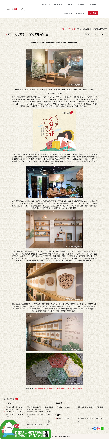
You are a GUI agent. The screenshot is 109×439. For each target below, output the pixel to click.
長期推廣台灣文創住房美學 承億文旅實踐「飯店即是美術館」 (59, 388)
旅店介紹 (70, 4)
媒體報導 (71, 29)
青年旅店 (94, 4)
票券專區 (68, 13)
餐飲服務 (82, 4)
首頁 (64, 29)
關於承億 (46, 4)
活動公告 (58, 4)
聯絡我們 (80, 13)
